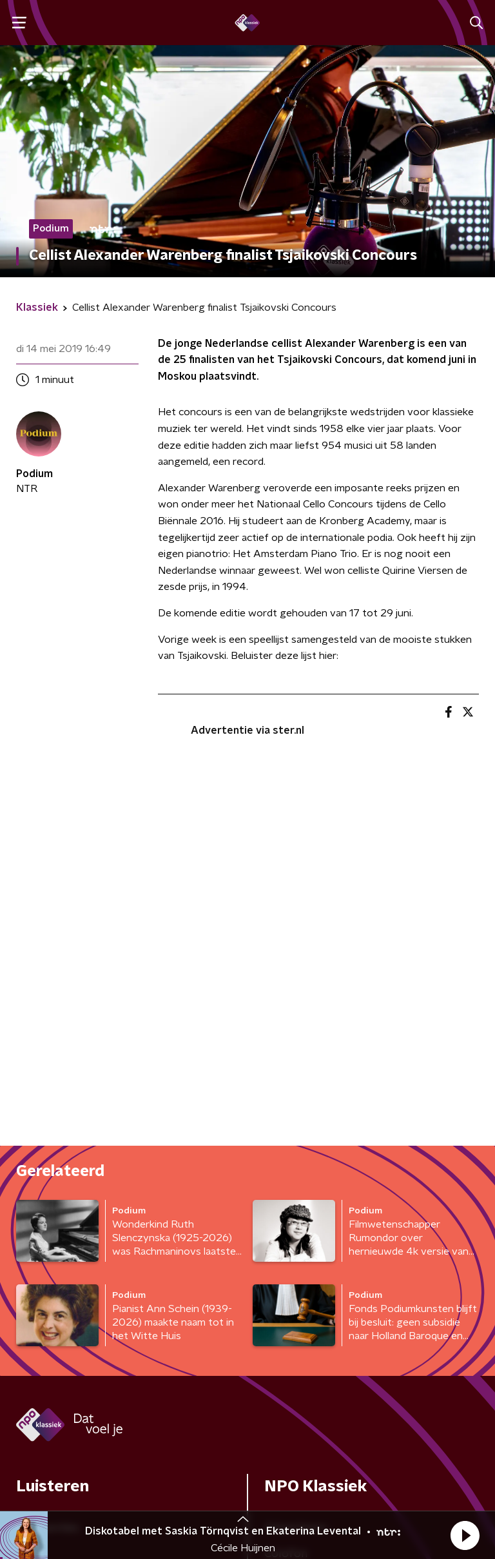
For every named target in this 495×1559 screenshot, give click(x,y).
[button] (464, 1535)
